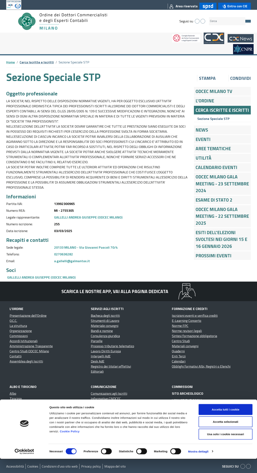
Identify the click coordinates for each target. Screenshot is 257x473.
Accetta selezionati (225, 436)
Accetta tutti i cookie (225, 423)
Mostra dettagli (198, 465)
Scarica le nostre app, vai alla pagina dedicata (114, 291)
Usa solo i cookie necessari (225, 448)
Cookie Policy (70, 445)
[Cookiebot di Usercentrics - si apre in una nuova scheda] (24, 465)
